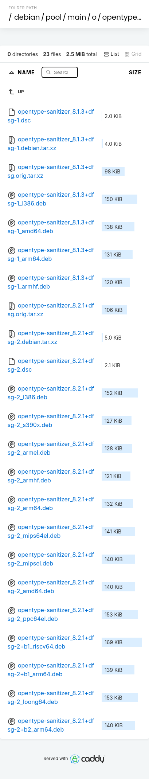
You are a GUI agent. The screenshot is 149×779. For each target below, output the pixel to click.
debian (27, 17)
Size (135, 72)
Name (27, 72)
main (76, 17)
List (111, 54)
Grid (133, 54)
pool (54, 17)
